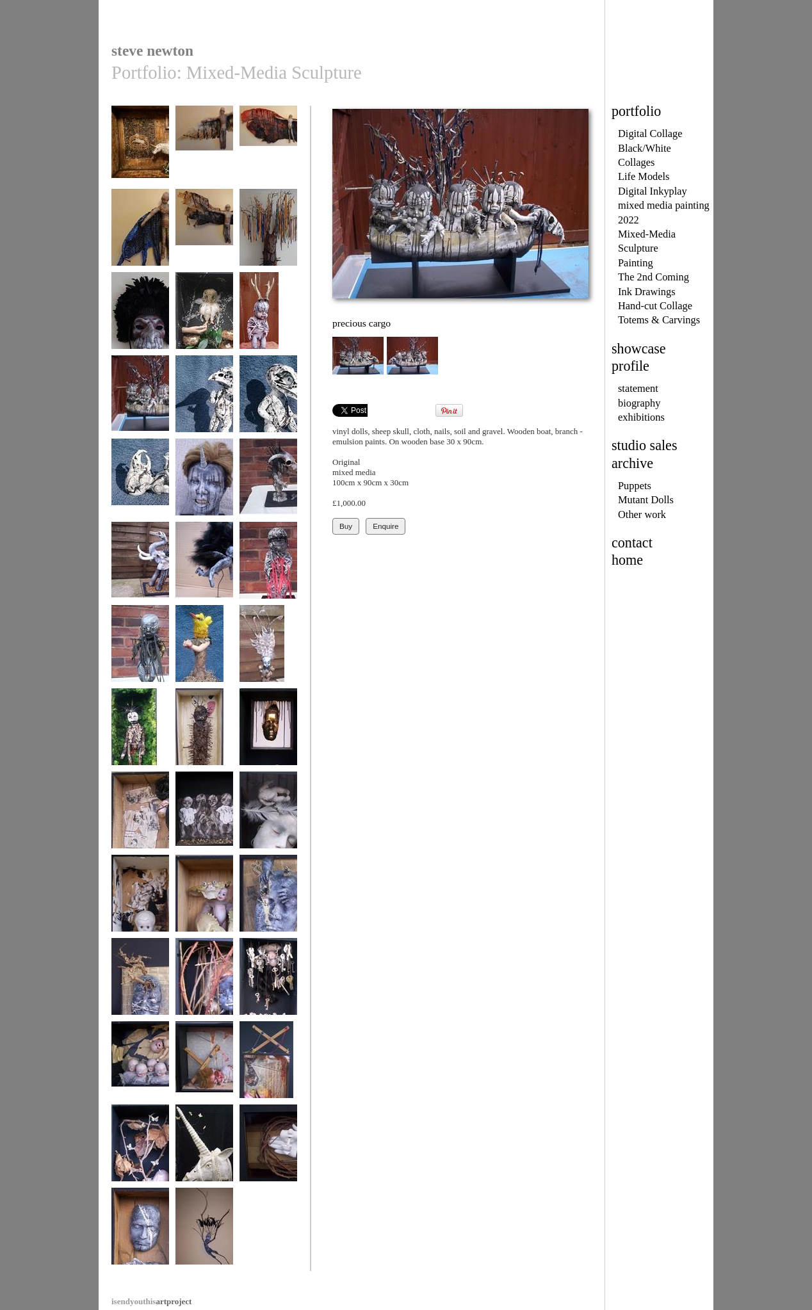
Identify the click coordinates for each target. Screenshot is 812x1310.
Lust (204, 483)
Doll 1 (140, 649)
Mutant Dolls (646, 500)
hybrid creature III (204, 399)
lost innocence (268, 1148)
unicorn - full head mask (204, 1153)
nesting (204, 316)
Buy (345, 526)
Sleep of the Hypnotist (268, 820)
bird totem (204, 649)
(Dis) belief (268, 732)
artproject (151, 1301)
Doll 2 (268, 566)
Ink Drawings (647, 292)
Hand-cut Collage (655, 306)
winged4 (204, 150)
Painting (635, 263)
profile (630, 366)
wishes (268, 982)
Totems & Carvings (659, 320)
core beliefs (268, 233)
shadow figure (204, 566)
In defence (204, 982)
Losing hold (204, 816)
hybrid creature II (268, 399)
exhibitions (641, 417)
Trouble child (140, 899)
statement (638, 388)
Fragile (140, 816)
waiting (268, 316)
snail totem (268, 649)
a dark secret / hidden (140, 737)
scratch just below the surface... (204, 737)
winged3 (268, 150)
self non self (140, 1232)
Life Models (644, 176)
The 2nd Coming (653, 277)
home (627, 560)
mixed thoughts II (140, 982)
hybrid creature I (140, 483)
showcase (639, 349)
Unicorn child (140, 1148)
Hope (140, 150)
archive (632, 463)
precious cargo (140, 399)
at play (204, 899)
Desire (268, 483)
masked (140, 316)
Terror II (204, 1065)
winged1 (204, 233)
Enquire (385, 526)
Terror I (268, 1065)
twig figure (204, 1232)
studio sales (645, 445)
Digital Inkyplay (652, 191)
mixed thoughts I (268, 899)
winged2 (140, 233)
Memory (140, 566)
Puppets (634, 486)
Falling (140, 1065)
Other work (642, 514)
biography (639, 403)
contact (632, 543)
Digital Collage (650, 133)
